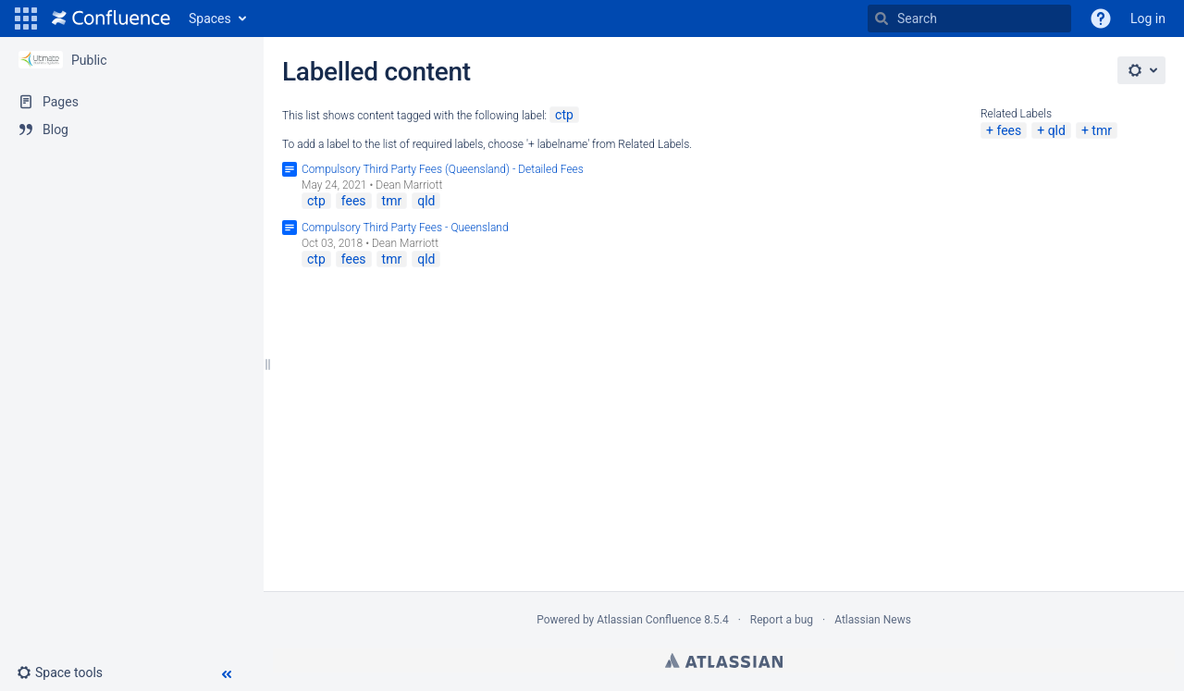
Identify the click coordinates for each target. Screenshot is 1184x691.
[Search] (881, 18)
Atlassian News (872, 619)
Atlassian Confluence (649, 619)
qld (1057, 130)
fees (1008, 130)
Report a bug (781, 619)
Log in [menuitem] (1148, 18)
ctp (564, 114)
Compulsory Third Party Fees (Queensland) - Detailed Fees (443, 169)
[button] (26, 18)
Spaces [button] (210, 18)
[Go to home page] (111, 18)
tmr (1102, 130)
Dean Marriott (409, 185)
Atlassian (724, 660)
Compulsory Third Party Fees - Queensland (405, 227)
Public (89, 60)
